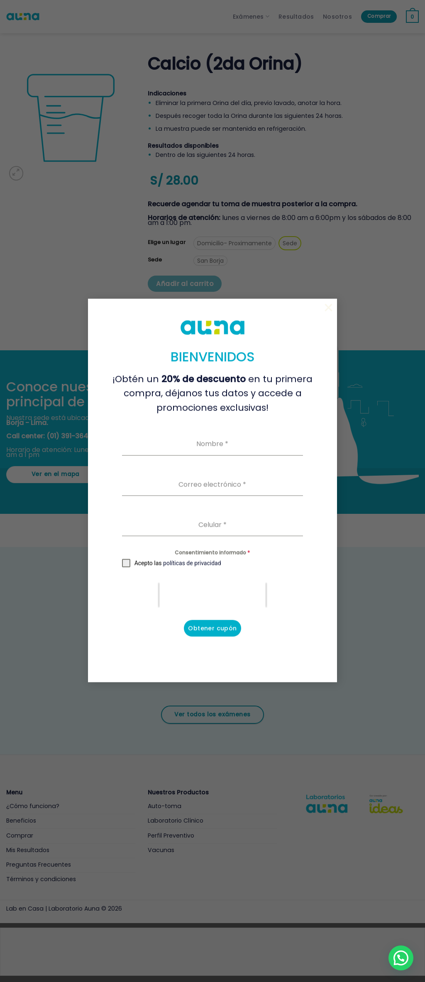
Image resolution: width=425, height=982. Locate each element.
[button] (400, 957)
